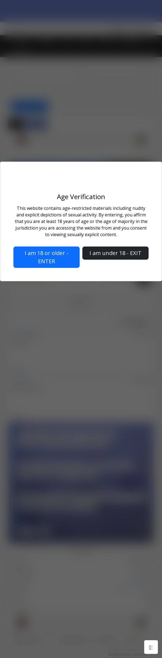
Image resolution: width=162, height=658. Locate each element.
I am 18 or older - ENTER (46, 257)
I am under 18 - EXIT (115, 253)
